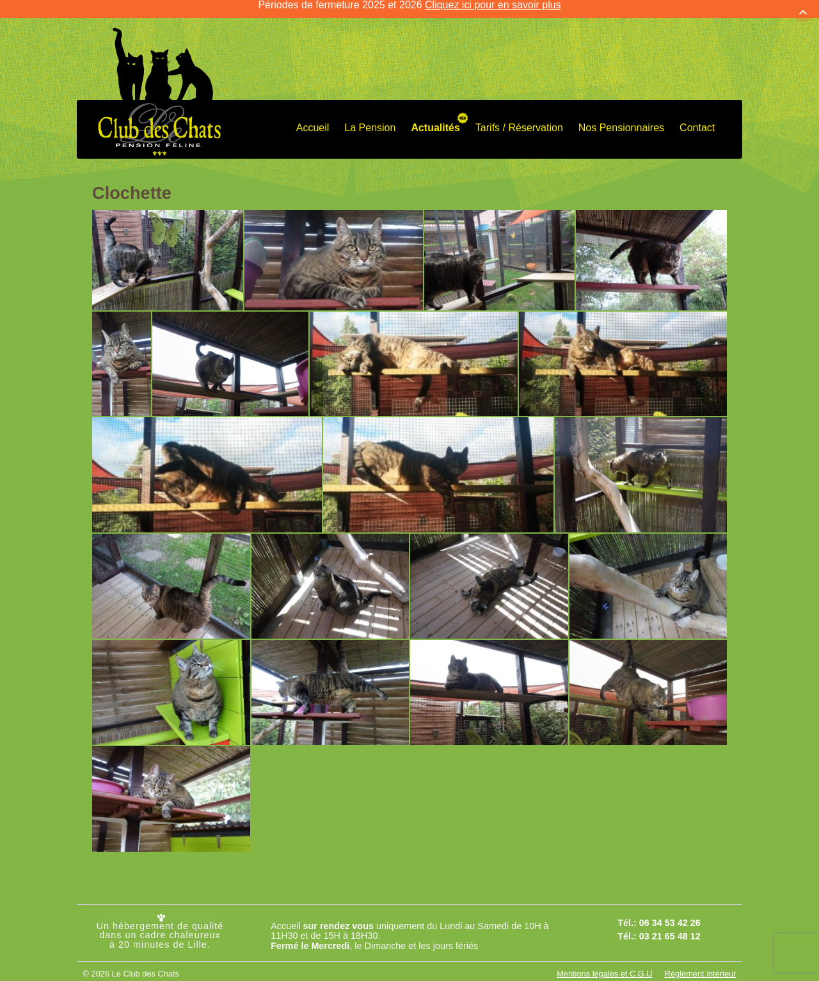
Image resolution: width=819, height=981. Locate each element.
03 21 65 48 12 (670, 928)
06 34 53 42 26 (670, 915)
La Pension (369, 119)
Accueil (313, 119)
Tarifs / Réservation (519, 119)
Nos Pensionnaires (621, 119)
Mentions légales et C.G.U (604, 966)
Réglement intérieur (700, 966)
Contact (697, 119)
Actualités (435, 119)
